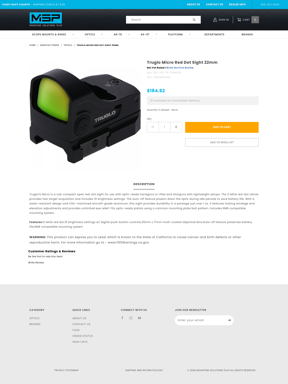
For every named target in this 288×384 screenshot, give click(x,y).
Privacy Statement (67, 370)
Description (143, 184)
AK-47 (149, 34)
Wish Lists (79, 342)
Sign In (221, 20)
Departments (214, 34)
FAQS (76, 330)
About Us (193, 4)
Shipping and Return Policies (144, 370)
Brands (247, 34)
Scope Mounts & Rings (53, 34)
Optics (94, 34)
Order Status (82, 336)
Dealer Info (237, 4)
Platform (179, 34)
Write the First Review (180, 67)
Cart (248, 19)
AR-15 (122, 34)
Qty (149, 119)
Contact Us (214, 4)
